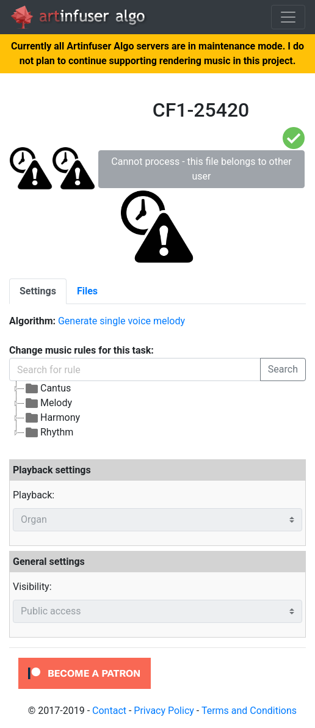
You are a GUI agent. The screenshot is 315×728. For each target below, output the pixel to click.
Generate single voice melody (121, 321)
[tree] (157, 410)
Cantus (47, 388)
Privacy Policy (164, 710)
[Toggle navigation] (288, 17)
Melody (48, 403)
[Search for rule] (135, 369)
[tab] (38, 291)
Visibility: (32, 586)
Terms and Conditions (249, 710)
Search (283, 369)
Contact (109, 710)
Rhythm (48, 432)
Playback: (33, 495)
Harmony (52, 417)
